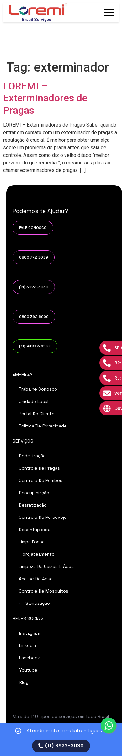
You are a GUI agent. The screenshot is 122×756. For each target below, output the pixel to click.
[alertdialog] (61, 739)
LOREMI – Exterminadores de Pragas (45, 98)
